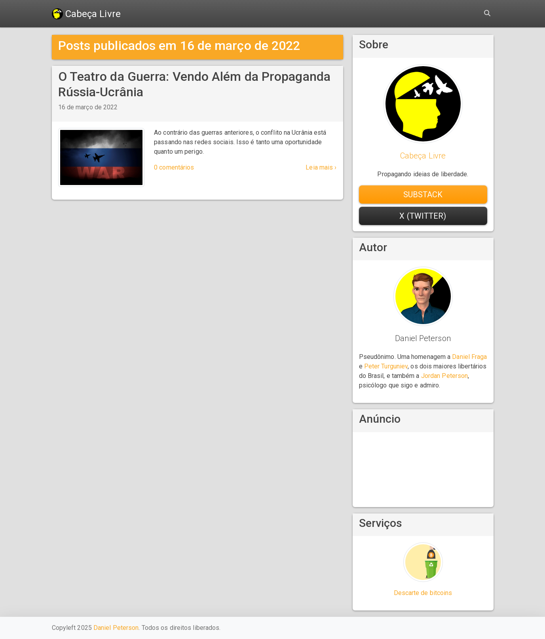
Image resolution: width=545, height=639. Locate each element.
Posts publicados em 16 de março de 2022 (179, 45)
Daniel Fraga (469, 357)
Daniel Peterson (116, 627)
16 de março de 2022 (88, 107)
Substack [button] (423, 194)
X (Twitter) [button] (422, 216)
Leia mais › (321, 167)
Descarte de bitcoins (423, 593)
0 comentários (174, 167)
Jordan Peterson (444, 376)
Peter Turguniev (386, 366)
